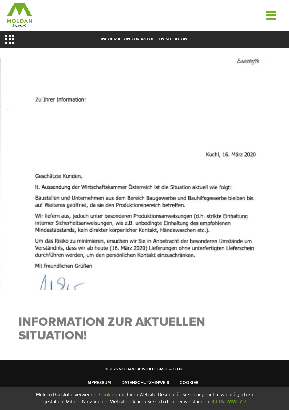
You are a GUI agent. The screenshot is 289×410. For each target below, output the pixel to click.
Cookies (189, 382)
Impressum (98, 382)
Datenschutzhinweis (145, 382)
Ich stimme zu (229, 401)
